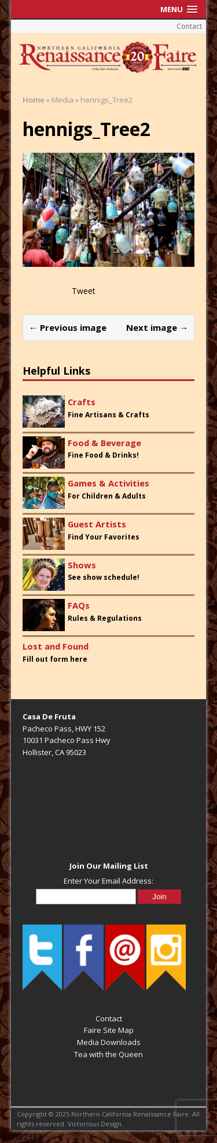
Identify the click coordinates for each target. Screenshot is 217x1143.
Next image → (157, 327)
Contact (189, 26)
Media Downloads (109, 1042)
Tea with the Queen (108, 1054)
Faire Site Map (109, 1030)
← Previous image (67, 327)
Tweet (83, 290)
